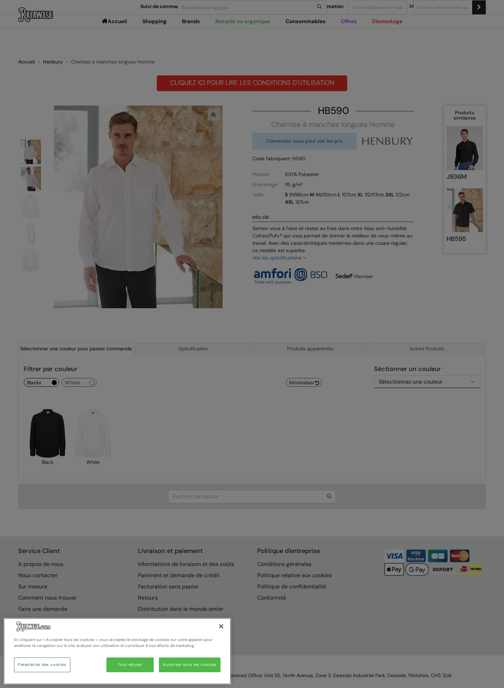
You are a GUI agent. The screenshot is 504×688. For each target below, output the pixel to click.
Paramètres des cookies (42, 664)
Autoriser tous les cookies (190, 664)
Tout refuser (130, 664)
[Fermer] (221, 626)
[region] (117, 651)
